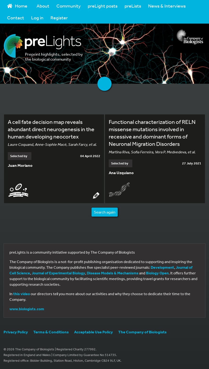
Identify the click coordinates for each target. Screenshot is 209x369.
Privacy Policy (16, 331)
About (43, 5)
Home (17, 5)
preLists (133, 5)
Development (162, 267)
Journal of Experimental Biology (58, 273)
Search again (104, 212)
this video (21, 293)
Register (59, 17)
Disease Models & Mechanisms (112, 273)
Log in (37, 17)
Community (68, 5)
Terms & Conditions (51, 331)
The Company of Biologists (142, 331)
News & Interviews (167, 5)
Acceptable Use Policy (93, 331)
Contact (15, 17)
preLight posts (102, 5)
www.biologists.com (26, 308)
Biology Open (157, 273)
